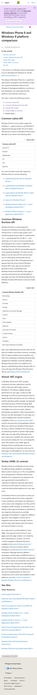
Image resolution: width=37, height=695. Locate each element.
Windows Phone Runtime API (20, 372)
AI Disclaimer (8, 678)
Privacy (21, 680)
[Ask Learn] (30, 27)
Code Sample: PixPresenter (11, 594)
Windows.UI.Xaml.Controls (24, 550)
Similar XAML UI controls (10, 62)
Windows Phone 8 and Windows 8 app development (15, 27)
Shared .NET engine (9, 60)
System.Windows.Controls (21, 544)
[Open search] (28, 2)
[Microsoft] (18, 2)
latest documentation (9, 75)
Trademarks (17, 686)
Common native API (9, 55)
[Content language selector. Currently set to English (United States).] (13, 663)
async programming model (23, 420)
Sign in (33, 2)
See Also (5, 65)
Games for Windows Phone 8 (15, 200)
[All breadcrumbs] (3, 27)
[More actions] (33, 27)
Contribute (13, 680)
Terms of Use (8, 686)
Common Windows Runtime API (13, 57)
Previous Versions (19, 678)
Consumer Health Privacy (11, 683)
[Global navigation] (2, 2)
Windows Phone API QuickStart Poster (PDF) (17, 648)
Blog (5, 680)
